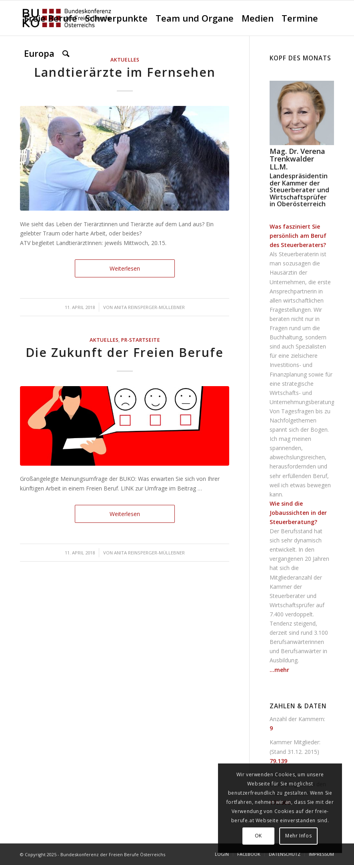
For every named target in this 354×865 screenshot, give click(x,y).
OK (258, 835)
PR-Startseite (140, 340)
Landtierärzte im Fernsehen (125, 72)
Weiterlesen (125, 268)
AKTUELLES (104, 340)
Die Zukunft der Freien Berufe (125, 352)
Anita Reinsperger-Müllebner (149, 307)
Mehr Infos (298, 835)
